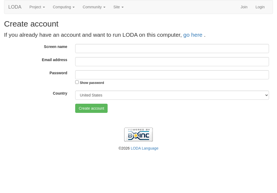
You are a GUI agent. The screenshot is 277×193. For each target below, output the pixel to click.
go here (193, 35)
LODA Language (144, 148)
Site (118, 7)
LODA (14, 7)
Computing (64, 7)
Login (260, 7)
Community (94, 7)
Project (37, 7)
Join (244, 7)
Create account (91, 108)
